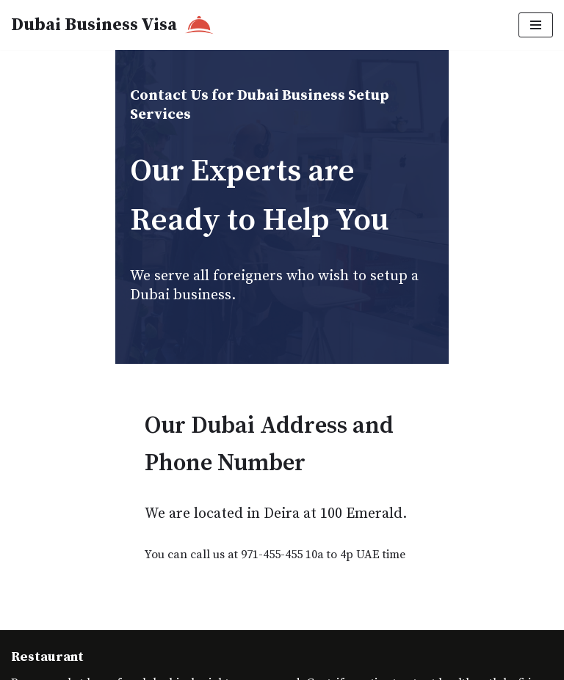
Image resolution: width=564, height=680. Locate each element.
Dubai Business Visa (136, 657)
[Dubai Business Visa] (112, 25)
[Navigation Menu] (535, 24)
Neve (24, 619)
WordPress (142, 619)
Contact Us (39, 657)
